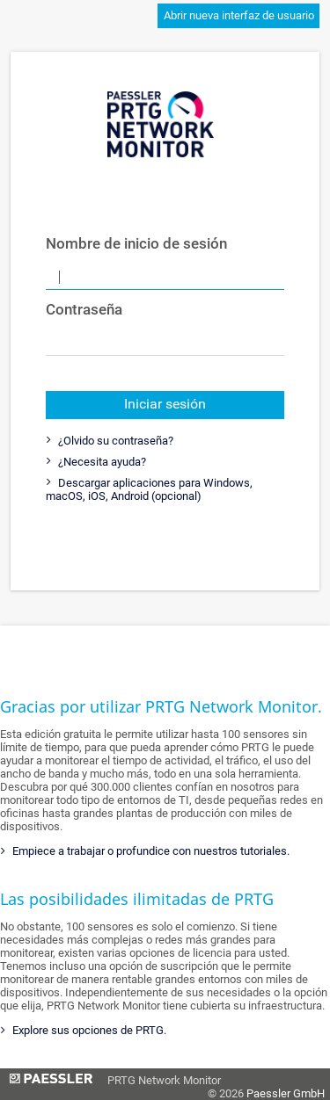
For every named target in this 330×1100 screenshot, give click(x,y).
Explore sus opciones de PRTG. (88, 1030)
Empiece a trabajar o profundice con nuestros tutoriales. (150, 851)
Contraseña (84, 309)
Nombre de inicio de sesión (107, 243)
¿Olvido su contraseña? (114, 440)
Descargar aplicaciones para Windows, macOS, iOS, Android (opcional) (149, 489)
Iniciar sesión (165, 404)
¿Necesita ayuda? (100, 461)
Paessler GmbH (285, 1093)
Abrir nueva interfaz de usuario (239, 15)
